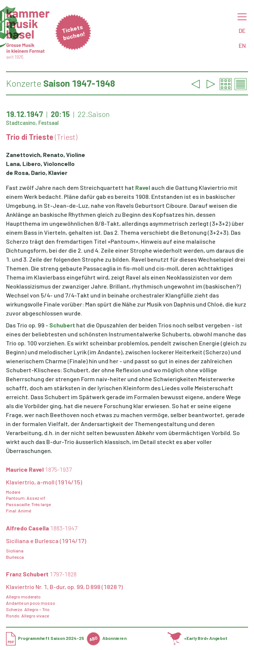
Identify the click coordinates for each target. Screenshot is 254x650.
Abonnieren (107, 638)
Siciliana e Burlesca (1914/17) (46, 540)
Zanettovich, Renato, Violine (45, 154)
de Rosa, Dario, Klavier (36, 172)
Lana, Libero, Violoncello (40, 163)
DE (242, 30)
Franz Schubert (41, 573)
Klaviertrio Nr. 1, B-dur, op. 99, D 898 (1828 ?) (64, 586)
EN (242, 45)
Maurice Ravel (39, 469)
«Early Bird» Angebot (197, 638)
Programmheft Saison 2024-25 (45, 638)
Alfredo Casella (41, 528)
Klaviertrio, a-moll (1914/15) (44, 482)
